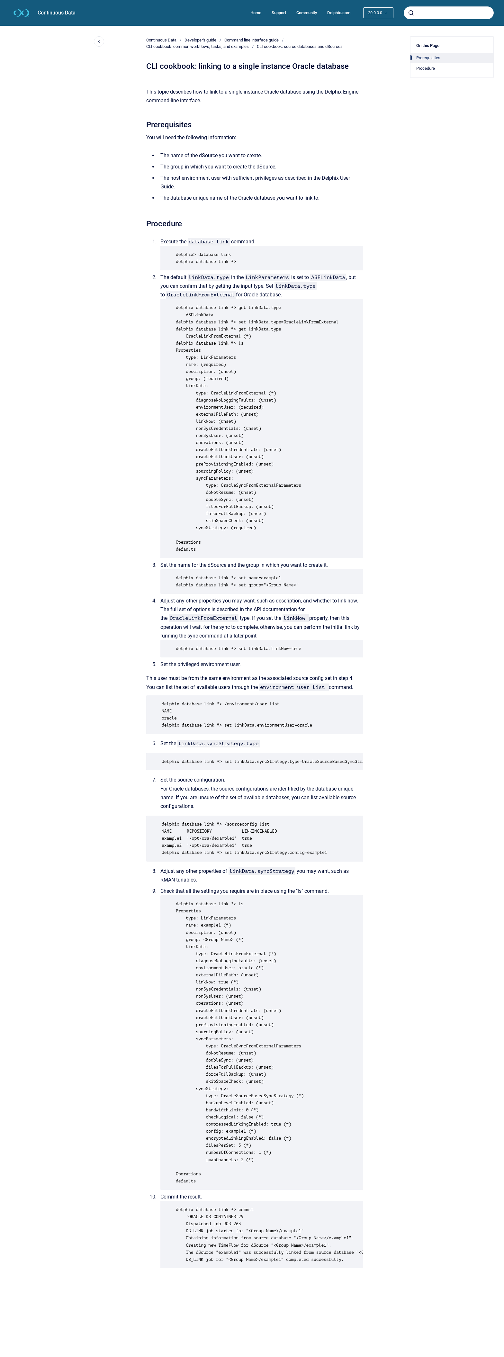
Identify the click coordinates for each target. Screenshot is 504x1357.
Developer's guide (200, 40)
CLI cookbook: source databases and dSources (300, 46)
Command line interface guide (251, 40)
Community (306, 12)
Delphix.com (338, 12)
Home (255, 12)
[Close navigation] (99, 41)
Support (279, 12)
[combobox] (448, 13)
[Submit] (411, 13)
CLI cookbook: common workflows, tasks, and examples (197, 46)
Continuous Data (57, 13)
